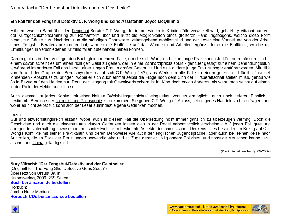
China (37, 142)
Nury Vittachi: (23, 164)
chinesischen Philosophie (79, 100)
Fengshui (80, 31)
